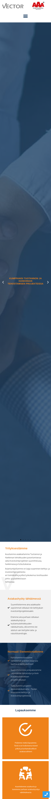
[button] (25, 16)
